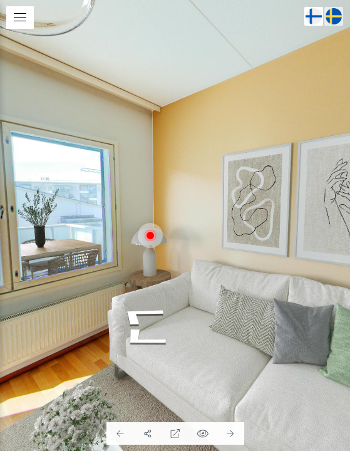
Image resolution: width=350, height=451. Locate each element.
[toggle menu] (20, 17)
